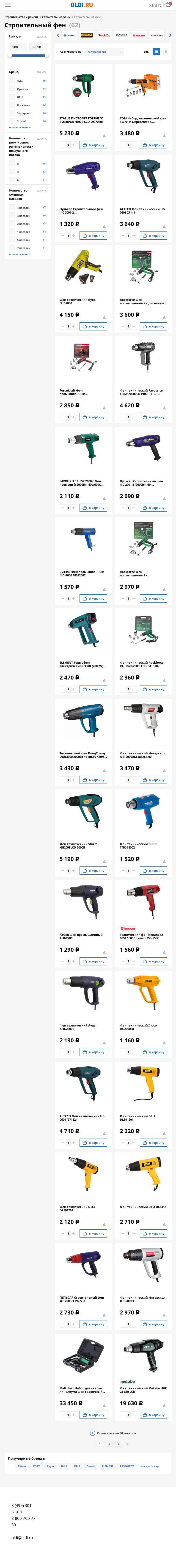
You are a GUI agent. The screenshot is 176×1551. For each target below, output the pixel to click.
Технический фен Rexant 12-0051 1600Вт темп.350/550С (142, 936)
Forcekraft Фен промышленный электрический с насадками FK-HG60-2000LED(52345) (82, 391)
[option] (69, 34)
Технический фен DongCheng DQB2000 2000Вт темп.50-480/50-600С (83, 754)
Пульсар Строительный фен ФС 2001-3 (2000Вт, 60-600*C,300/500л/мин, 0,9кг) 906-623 (143, 482)
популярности (97, 51)
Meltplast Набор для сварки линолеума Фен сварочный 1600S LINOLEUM (81, 1389)
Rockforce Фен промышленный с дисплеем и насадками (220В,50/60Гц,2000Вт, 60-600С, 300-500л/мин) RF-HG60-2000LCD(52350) (143, 301)
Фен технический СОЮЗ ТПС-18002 (138, 845)
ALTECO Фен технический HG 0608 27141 (142, 210)
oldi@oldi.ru (22, 1537)
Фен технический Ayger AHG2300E (78, 1026)
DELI (20, 96)
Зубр (20, 80)
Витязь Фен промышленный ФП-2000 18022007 (82, 573)
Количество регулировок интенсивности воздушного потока (28, 146)
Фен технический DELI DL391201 (137, 1117)
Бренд (28, 71)
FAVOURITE (127, 1465)
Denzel (91, 1465)
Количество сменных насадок (28, 194)
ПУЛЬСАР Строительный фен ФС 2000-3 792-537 (82, 1298)
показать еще (18, 127)
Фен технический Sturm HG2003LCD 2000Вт (78, 845)
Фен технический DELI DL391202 (77, 1208)
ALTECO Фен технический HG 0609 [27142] (82, 1117)
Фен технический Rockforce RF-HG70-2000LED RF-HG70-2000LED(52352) (142, 663)
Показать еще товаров (116, 1433)
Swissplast (23, 112)
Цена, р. (28, 36)
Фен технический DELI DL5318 (143, 1206)
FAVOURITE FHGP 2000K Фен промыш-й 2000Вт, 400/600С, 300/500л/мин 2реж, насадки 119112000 (81, 482)
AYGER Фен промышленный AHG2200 (81, 936)
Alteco (22, 1465)
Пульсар (22, 88)
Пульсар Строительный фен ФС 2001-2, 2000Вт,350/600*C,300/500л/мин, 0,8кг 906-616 (83, 210)
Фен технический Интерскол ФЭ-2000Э (142, 1298)
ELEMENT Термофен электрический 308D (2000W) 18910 (81, 663)
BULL (64, 1465)
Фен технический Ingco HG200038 (138, 1026)
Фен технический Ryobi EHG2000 (78, 301)
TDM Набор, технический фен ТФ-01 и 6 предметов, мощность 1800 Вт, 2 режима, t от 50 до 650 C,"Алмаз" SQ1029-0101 (143, 119)
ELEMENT (107, 1465)
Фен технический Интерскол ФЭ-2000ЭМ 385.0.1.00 (142, 754)
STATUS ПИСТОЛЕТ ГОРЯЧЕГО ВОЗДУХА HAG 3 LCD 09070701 (81, 119)
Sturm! (21, 120)
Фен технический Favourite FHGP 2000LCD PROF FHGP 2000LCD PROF (141, 391)
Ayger (50, 1465)
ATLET (36, 1465)
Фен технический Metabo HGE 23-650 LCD (143, 1389)
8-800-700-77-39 (24, 1521)
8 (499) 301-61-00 (22, 1508)
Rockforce (23, 104)
